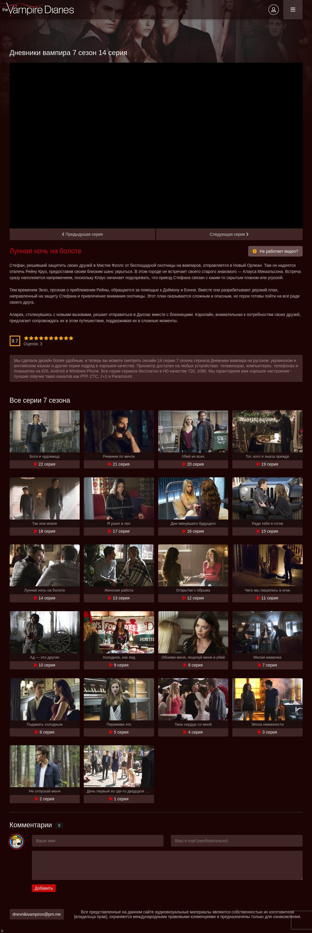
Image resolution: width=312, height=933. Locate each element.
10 (71, 338)
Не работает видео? (275, 251)
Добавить (44, 888)
